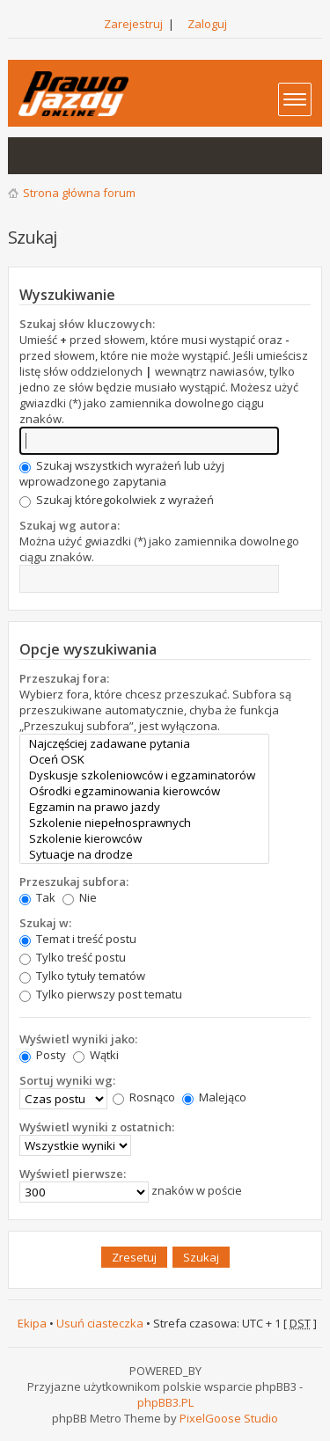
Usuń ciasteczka (99, 1323)
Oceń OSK (144, 759)
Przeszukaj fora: (64, 678)
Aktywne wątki (66, 155)
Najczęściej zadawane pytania (144, 743)
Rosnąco (144, 1097)
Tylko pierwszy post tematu (100, 994)
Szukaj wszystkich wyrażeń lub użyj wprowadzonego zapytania (121, 473)
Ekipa (32, 1323)
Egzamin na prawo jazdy (144, 807)
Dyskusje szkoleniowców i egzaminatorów (144, 775)
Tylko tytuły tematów (82, 976)
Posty (42, 1055)
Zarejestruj (133, 24)
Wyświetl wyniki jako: (78, 1039)
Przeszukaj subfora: (73, 881)
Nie (79, 897)
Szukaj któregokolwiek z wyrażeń (116, 500)
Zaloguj (207, 24)
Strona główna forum (79, 193)
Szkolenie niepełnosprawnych (144, 822)
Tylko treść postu (72, 957)
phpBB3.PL (165, 1402)
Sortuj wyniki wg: (67, 1080)
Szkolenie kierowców (144, 838)
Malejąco (214, 1097)
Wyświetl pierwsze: (72, 1173)
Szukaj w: (45, 923)
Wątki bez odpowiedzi (30, 155)
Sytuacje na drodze (144, 854)
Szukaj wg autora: (69, 525)
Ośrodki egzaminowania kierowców (144, 791)
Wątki (96, 1055)
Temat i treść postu (77, 939)
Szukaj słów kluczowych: (87, 324)
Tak (37, 897)
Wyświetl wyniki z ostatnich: (96, 1127)
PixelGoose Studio (229, 1418)
